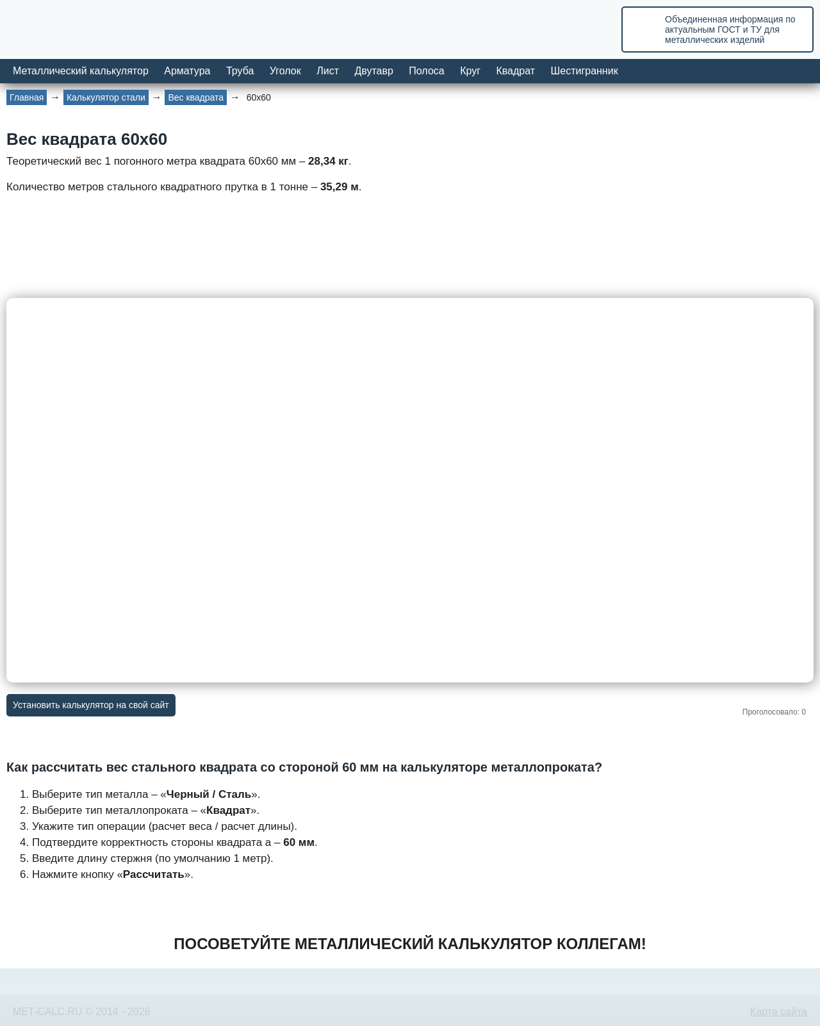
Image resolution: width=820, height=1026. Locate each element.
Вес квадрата (196, 97)
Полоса (426, 70)
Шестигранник (584, 70)
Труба (240, 70)
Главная (27, 97)
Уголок (285, 70)
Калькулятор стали (106, 97)
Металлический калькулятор (81, 70)
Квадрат (515, 70)
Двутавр (373, 70)
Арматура (187, 70)
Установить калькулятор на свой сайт (91, 705)
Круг (470, 70)
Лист (327, 70)
